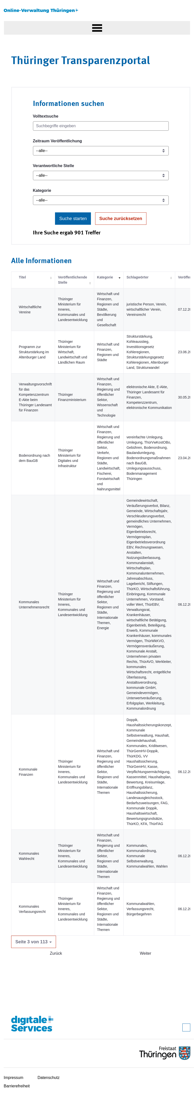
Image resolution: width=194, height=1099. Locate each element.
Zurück (56, 953)
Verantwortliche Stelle (53, 166)
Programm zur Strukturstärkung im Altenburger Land (34, 352)
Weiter (145, 953)
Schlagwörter (138, 277)
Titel (22, 277)
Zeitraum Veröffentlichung (57, 141)
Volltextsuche (45, 116)
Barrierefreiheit (17, 1086)
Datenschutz (49, 1077)
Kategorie (42, 190)
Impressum (13, 1077)
